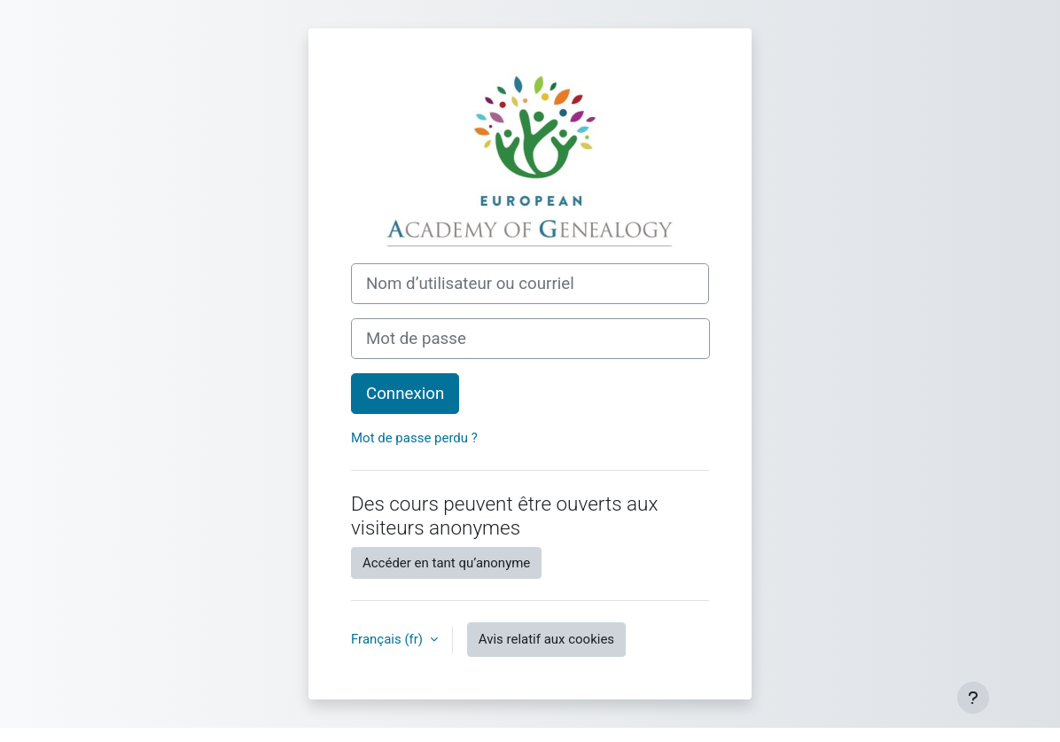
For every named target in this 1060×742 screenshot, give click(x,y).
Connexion (405, 393)
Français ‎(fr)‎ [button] (388, 639)
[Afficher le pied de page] (973, 698)
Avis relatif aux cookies (546, 639)
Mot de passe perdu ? (414, 438)
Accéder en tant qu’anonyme (446, 563)
